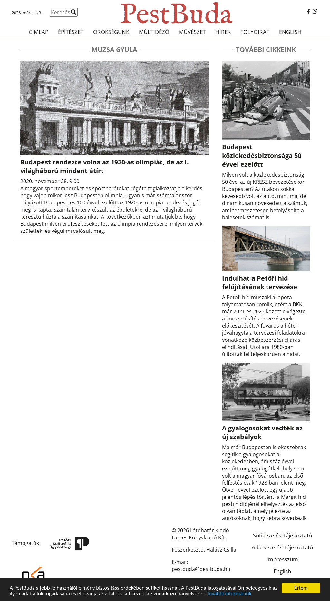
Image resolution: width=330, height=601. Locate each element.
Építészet (70, 31)
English (290, 31)
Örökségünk (111, 31)
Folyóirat (254, 31)
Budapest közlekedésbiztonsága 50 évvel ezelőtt (261, 156)
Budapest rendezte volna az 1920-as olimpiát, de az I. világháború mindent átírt (104, 166)
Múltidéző (154, 31)
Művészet (192, 31)
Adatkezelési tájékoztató (282, 547)
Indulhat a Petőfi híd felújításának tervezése (259, 282)
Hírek (223, 31)
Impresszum (282, 559)
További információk (229, 594)
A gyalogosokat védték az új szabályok (262, 432)
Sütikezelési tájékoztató (282, 535)
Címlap (38, 31)
